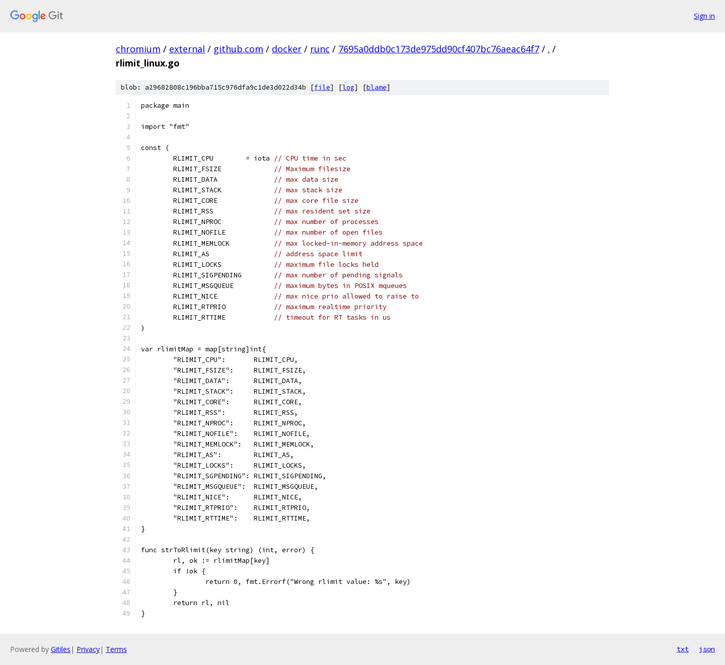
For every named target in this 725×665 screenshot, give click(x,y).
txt (683, 648)
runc (320, 49)
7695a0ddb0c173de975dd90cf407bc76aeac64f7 (438, 49)
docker (287, 49)
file (322, 87)
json (707, 648)
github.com (238, 49)
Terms (116, 649)
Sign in (704, 16)
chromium (138, 49)
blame (377, 87)
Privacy (88, 649)
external (187, 49)
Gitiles (60, 649)
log (348, 87)
